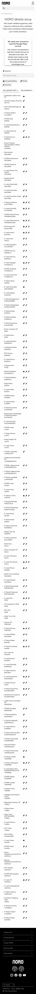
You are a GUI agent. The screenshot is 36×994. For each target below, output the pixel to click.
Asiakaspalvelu (8, 938)
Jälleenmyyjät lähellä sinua (11, 90)
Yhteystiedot (7, 953)
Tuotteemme (7, 932)
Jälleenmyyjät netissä (27, 90)
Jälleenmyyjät (8, 948)
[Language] (8, 984)
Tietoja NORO (8, 943)
